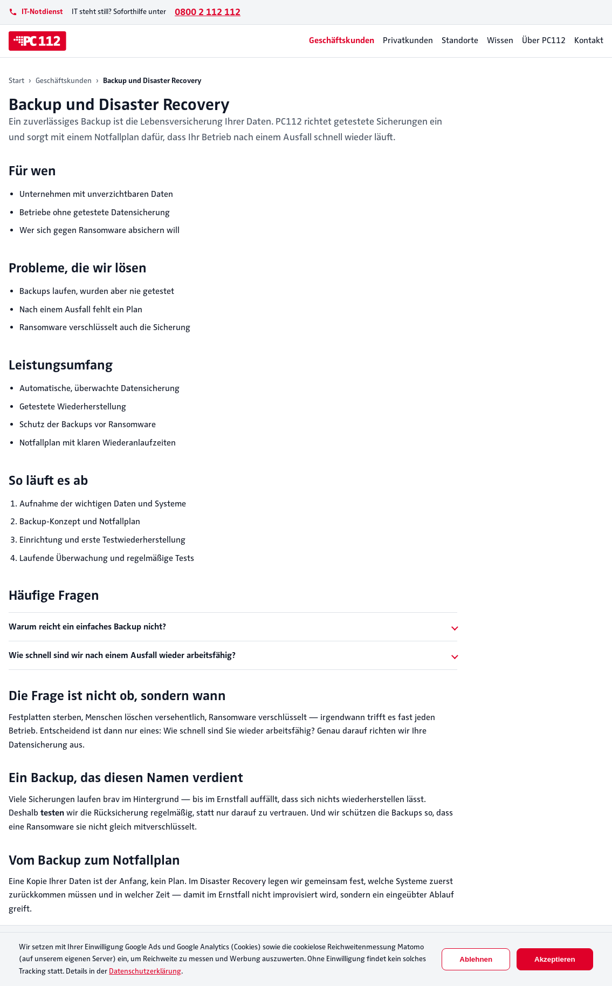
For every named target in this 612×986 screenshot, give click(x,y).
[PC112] (37, 41)
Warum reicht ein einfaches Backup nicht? (87, 626)
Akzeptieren (554, 959)
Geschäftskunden (341, 40)
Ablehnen (475, 959)
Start (16, 80)
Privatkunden (408, 40)
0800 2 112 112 (207, 12)
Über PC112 (544, 40)
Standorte (460, 40)
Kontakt (588, 40)
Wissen (500, 40)
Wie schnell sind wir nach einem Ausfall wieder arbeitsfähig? (122, 655)
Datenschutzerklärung (145, 971)
